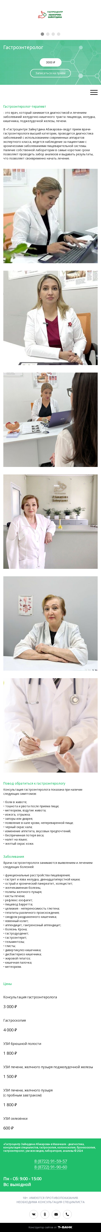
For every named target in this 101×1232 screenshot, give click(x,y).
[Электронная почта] (56, 1214)
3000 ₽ (50, 62)
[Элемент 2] (47, 34)
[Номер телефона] (67, 1214)
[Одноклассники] (45, 1214)
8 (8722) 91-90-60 (50, 1167)
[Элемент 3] (53, 34)
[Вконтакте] (33, 1214)
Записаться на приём (50, 73)
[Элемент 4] (58, 34)
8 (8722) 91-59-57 (50, 1161)
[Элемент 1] (42, 34)
